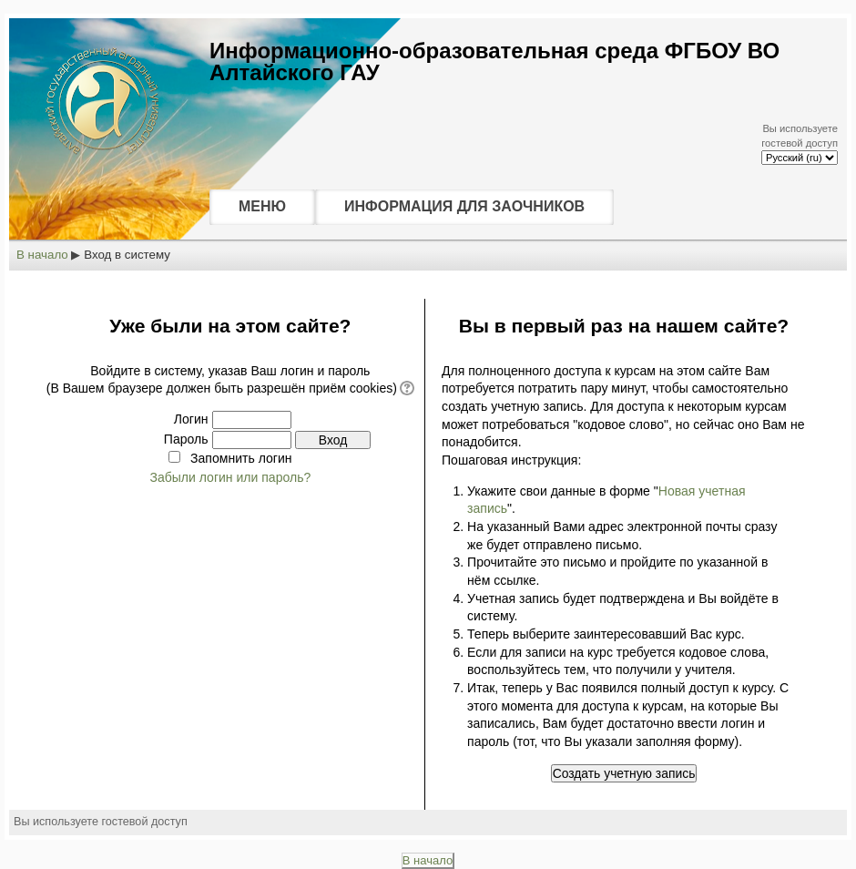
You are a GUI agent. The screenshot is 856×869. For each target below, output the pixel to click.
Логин (191, 419)
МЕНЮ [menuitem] (262, 206)
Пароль (186, 439)
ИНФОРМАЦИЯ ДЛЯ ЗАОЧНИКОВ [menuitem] (464, 206)
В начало (42, 254)
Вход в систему (127, 254)
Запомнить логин (240, 458)
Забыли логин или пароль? (230, 477)
